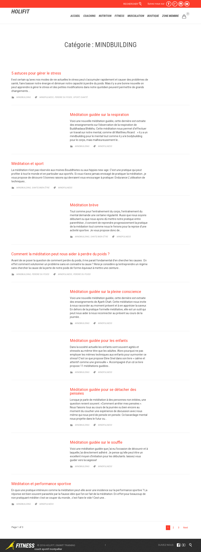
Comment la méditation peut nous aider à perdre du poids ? (60, 254)
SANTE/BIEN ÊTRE (40, 187)
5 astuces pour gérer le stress (36, 73)
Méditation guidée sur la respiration (99, 114)
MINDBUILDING (23, 97)
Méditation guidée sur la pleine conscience (105, 291)
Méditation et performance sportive (41, 483)
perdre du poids (63, 97)
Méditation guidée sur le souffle (96, 442)
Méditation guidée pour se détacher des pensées (103, 391)
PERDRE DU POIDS (40, 274)
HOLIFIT (20, 11)
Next (185, 527)
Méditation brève (84, 205)
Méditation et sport (27, 163)
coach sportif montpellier (48, 549)
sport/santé (80, 97)
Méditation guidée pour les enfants (99, 340)
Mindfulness (46, 97)
